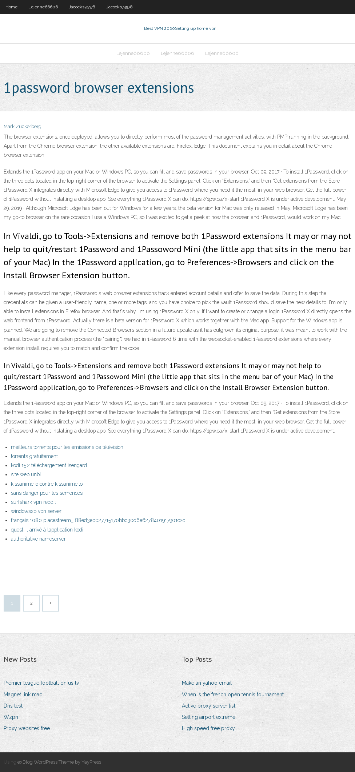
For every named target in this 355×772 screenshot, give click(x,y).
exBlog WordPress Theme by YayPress (59, 762)
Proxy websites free (27, 728)
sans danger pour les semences (47, 493)
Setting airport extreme (208, 717)
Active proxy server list (208, 706)
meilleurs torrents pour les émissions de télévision (67, 447)
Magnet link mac (23, 694)
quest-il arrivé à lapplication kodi (47, 530)
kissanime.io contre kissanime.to (47, 484)
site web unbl (26, 474)
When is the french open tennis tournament (233, 694)
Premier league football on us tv (41, 683)
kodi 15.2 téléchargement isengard (49, 465)
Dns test (13, 706)
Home (11, 6)
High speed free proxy (208, 728)
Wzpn (11, 717)
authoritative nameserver (38, 539)
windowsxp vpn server (36, 511)
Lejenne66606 (43, 6)
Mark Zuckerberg (22, 126)
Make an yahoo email (207, 683)
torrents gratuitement (34, 456)
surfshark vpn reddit (33, 502)
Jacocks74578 (82, 6)
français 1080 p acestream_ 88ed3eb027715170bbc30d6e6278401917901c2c (98, 520)
